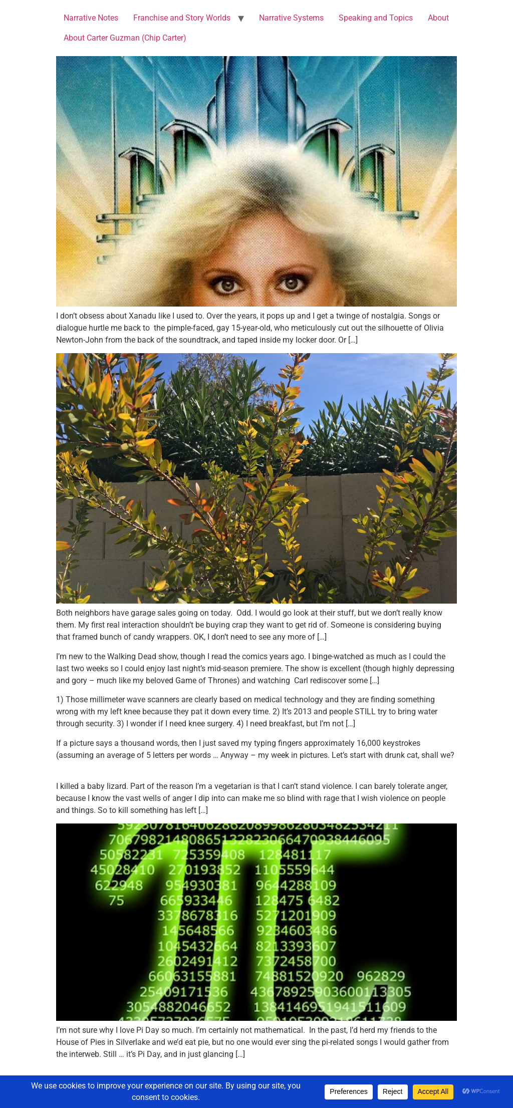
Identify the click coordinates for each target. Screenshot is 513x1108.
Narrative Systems (291, 18)
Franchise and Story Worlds (181, 18)
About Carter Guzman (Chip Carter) (125, 38)
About (438, 18)
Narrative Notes (91, 18)
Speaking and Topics (376, 18)
